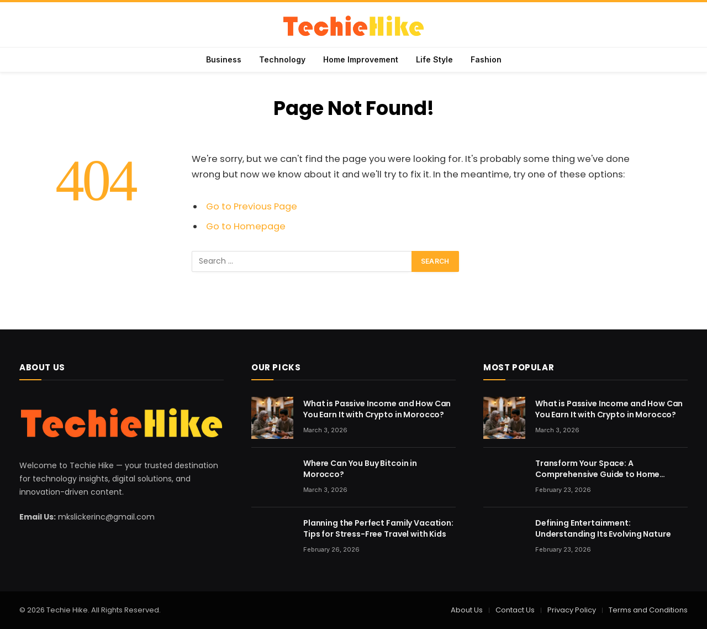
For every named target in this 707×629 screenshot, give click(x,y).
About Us (467, 610)
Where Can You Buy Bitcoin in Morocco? (360, 469)
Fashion (486, 59)
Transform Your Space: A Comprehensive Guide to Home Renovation (597, 469)
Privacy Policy (571, 610)
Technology (282, 59)
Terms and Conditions (648, 610)
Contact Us (515, 610)
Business (223, 59)
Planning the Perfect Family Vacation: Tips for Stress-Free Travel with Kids (378, 528)
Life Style (434, 59)
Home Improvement (360, 59)
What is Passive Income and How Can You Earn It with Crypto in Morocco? (377, 409)
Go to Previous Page (251, 206)
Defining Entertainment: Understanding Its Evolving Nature (603, 528)
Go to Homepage (246, 226)
